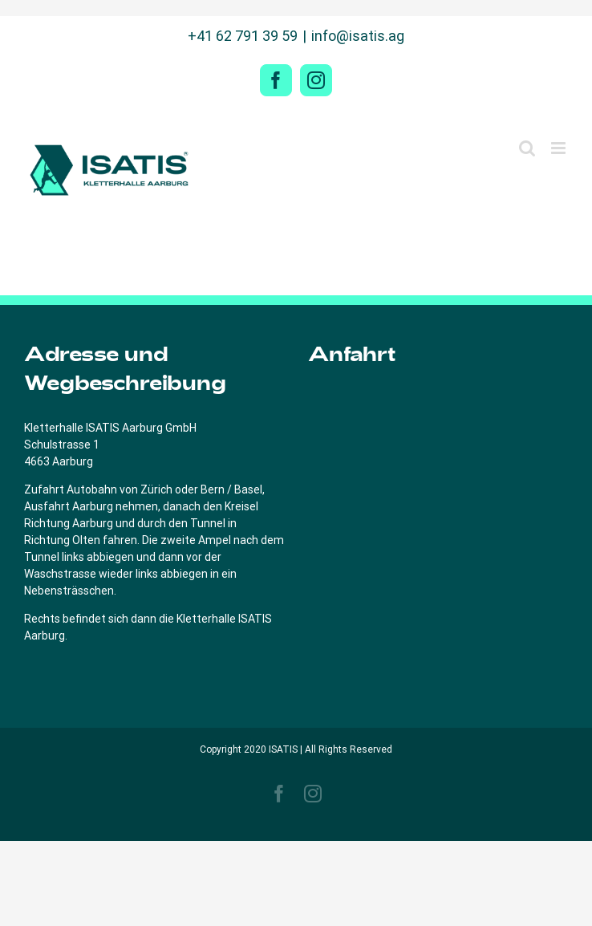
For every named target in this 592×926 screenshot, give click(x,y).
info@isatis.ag (357, 35)
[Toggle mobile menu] (559, 148)
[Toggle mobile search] (527, 148)
